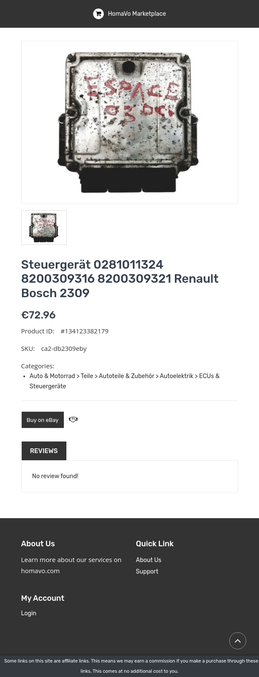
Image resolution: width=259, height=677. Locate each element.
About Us (149, 560)
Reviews (44, 451)
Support (147, 571)
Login (29, 613)
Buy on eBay (43, 420)
